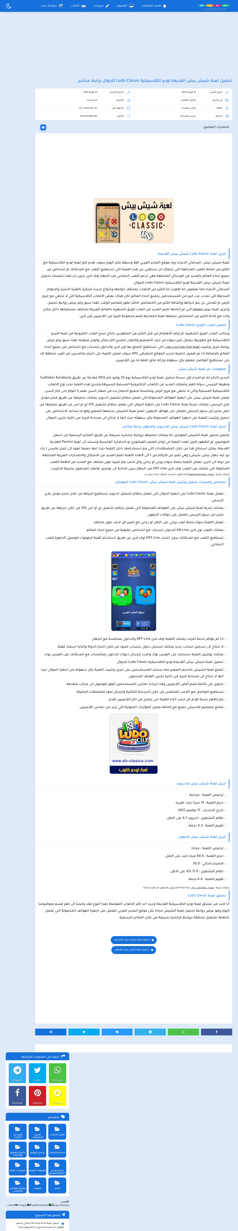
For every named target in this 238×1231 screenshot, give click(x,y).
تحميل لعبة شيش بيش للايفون (152, 1071)
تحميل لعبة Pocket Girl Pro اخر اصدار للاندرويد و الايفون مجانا (41, 296)
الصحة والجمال (57, 179)
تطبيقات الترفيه (37, 197)
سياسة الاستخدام (95, 1198)
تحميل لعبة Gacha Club (200, 548)
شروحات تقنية (17, 197)
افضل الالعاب (195, 114)
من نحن (68, 1198)
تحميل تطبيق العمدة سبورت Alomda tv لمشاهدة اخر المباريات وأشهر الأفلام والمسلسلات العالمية (40, 308)
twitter (36, 111)
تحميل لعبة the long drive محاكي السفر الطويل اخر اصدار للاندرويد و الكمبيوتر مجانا (40, 256)
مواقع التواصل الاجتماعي (17, 216)
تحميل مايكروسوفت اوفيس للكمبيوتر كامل (39, 387)
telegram (16, 111)
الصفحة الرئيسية (161, 1198)
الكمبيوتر (125, 6)
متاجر (57, 215)
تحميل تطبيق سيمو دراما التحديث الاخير (41, 356)
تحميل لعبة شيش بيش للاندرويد (152, 1061)
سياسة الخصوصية (128, 1198)
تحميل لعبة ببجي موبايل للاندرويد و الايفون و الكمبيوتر (38, 369)
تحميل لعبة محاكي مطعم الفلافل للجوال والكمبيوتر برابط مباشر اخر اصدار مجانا (39, 266)
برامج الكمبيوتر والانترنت (17, 180)
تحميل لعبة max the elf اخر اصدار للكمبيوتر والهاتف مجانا (38, 320)
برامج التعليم (37, 179)
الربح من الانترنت (17, 161)
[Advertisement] (119, 47)
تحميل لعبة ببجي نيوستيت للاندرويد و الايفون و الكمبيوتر (37, 379)
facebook (16, 134)
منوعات (37, 215)
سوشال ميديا (52, 6)
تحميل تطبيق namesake (49, 362)
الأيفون (33, 236)
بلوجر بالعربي (119, 1220)
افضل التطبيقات (153, 6)
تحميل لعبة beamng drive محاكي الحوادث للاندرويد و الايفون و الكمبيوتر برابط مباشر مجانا (38, 286)
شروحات (101, 6)
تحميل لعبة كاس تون (201, 1002)
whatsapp (57, 111)
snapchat (57, 134)
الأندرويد (55, 236)
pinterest (36, 134)
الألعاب (78, 6)
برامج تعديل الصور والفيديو (57, 198)
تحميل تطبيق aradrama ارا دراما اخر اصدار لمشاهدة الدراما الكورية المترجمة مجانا (39, 276)
